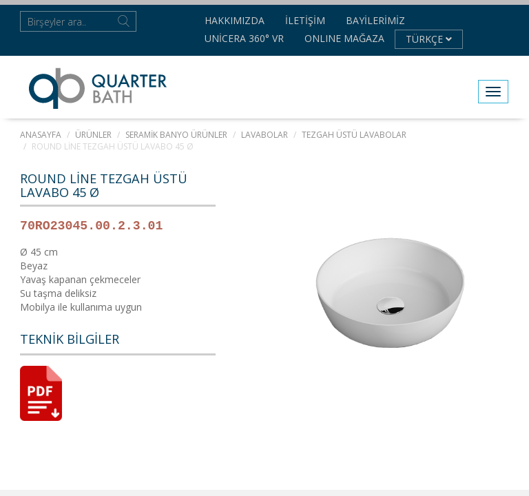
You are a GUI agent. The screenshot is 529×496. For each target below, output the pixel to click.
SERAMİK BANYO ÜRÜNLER (176, 135)
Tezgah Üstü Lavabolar (354, 135)
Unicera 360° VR (244, 38)
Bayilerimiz (375, 20)
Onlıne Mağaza (344, 38)
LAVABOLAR (264, 135)
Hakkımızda (234, 20)
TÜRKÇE (429, 38)
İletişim (305, 20)
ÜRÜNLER (93, 135)
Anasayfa (40, 135)
